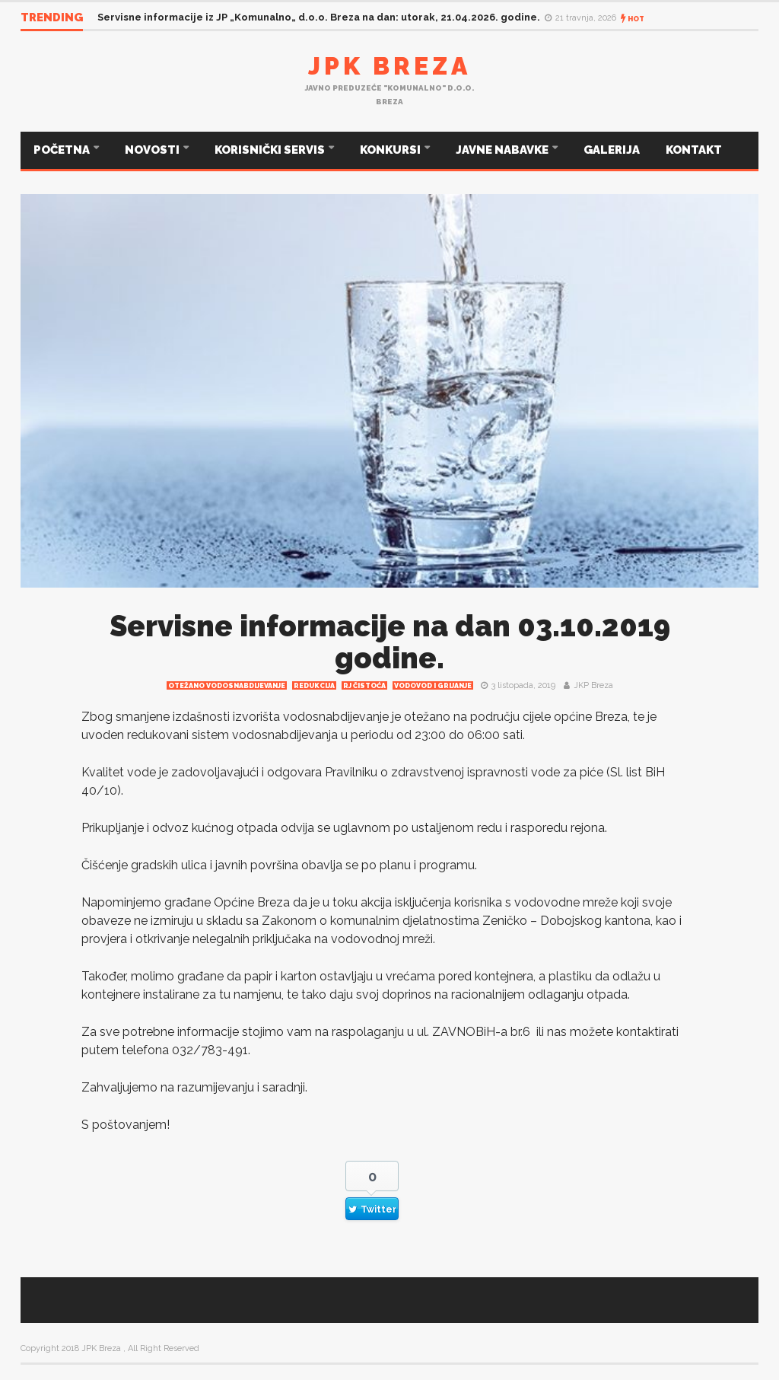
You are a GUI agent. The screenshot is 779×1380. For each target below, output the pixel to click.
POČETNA (62, 150)
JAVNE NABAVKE (503, 150)
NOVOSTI (153, 150)
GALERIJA (611, 150)
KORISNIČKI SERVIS (271, 150)
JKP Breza (593, 685)
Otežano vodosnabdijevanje (226, 686)
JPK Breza (389, 66)
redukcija (314, 686)
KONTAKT (694, 150)
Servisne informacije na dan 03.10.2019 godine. (390, 642)
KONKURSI (391, 150)
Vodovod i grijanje (433, 686)
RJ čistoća (364, 686)
